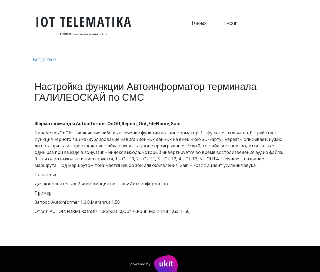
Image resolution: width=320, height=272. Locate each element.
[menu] (214, 23)
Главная (199, 23)
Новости (229, 23)
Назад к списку (44, 59)
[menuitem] (199, 23)
